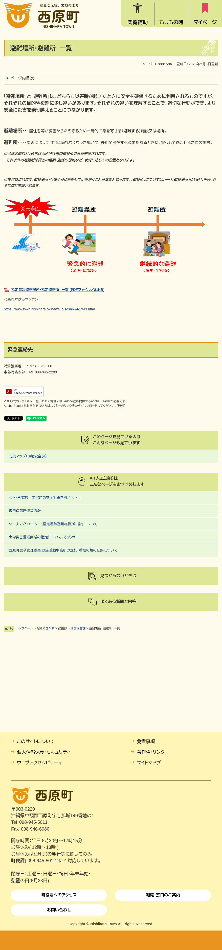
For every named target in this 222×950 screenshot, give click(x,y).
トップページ (24, 628)
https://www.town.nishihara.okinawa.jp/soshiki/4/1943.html (49, 309)
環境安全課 (78, 628)
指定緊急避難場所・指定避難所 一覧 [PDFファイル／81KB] (57, 290)
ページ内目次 (22, 78)
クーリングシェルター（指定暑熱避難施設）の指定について (53, 524)
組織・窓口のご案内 (163, 895)
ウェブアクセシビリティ (39, 762)
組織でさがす (45, 628)
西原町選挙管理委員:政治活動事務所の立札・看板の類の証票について (63, 550)
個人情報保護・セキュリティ (44, 752)
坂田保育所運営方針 (25, 511)
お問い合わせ (59, 910)
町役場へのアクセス (59, 895)
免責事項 (146, 741)
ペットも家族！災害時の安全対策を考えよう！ (45, 498)
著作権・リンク (151, 752)
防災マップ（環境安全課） (28, 456)
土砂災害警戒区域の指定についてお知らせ (42, 537)
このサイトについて (36, 741)
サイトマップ (149, 762)
